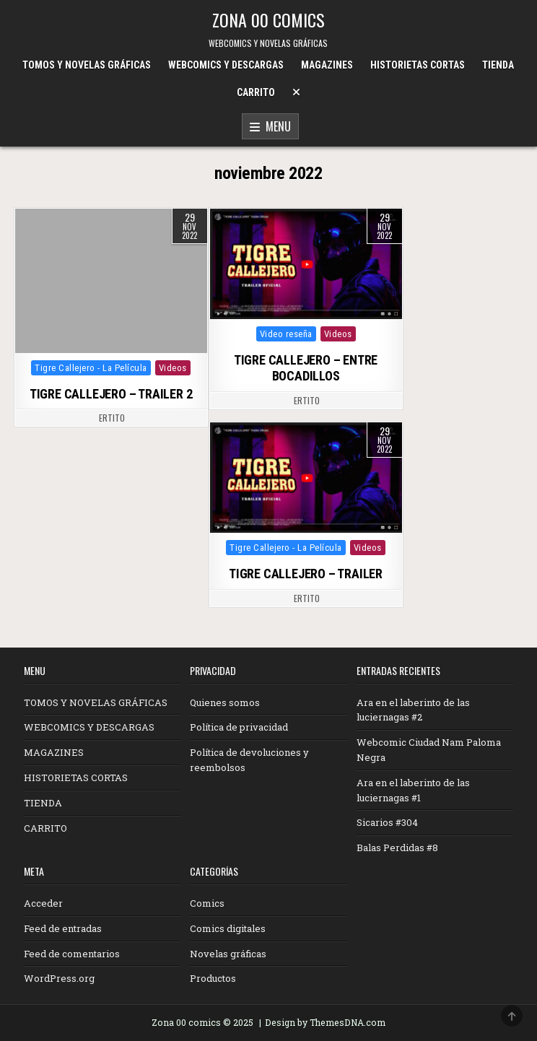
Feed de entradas (63, 928)
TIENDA (498, 65)
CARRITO (256, 92)
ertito (112, 418)
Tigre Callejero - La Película (91, 367)
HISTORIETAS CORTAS (417, 65)
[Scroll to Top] (512, 1016)
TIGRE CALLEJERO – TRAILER (306, 573)
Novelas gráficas (228, 953)
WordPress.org (59, 978)
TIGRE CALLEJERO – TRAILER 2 (111, 393)
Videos (173, 367)
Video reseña (286, 333)
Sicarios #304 (387, 822)
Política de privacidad (239, 726)
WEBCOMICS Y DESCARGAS (226, 65)
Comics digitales (228, 928)
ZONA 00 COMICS (268, 19)
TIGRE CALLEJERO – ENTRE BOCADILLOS (305, 367)
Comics (207, 903)
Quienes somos (225, 702)
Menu (270, 127)
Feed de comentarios (72, 953)
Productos (213, 978)
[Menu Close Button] (296, 92)
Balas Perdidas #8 (397, 847)
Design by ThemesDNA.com (325, 1022)
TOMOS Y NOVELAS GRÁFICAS (86, 65)
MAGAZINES (327, 65)
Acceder (43, 903)
